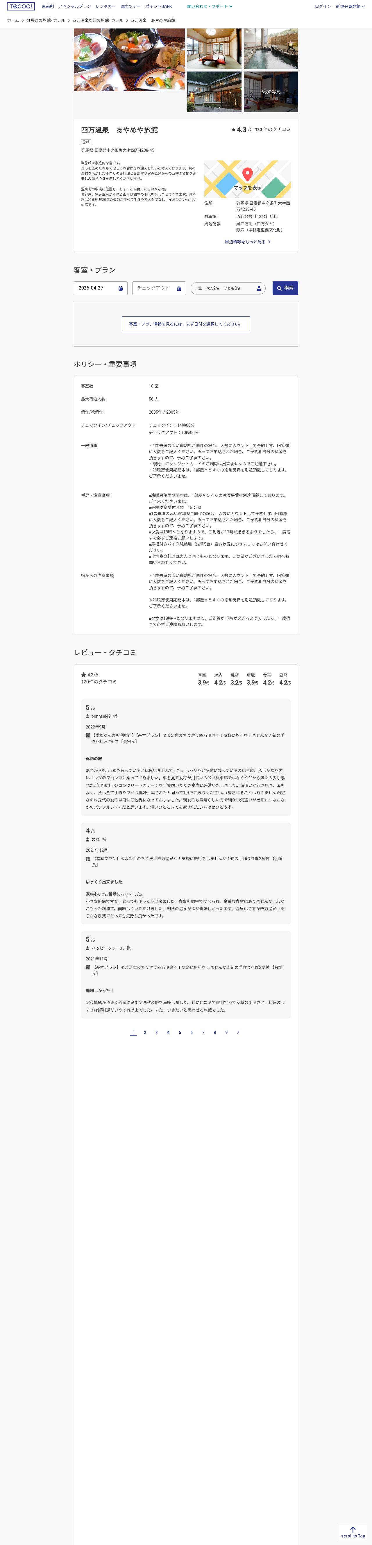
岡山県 (102, 1431)
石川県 (237, 1431)
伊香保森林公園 (206, 1261)
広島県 (102, 1440)
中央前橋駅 (91, 1224)
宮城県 (326, 1440)
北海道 (326, 1412)
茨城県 (80, 1147)
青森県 (326, 1422)
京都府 (147, 1422)
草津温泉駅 (181, 1224)
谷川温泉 (275, 1312)
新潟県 (237, 1412)
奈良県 (147, 1450)
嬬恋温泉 (89, 1312)
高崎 (142, 1187)
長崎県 (13, 1431)
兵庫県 (147, 1440)
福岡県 (13, 1412)
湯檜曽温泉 (114, 1326)
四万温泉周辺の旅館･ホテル (97, 20)
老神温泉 (139, 1326)
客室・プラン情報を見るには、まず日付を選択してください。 (186, 324)
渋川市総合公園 (242, 1261)
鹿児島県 (15, 1468)
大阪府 (147, 1431)
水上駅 (243, 1224)
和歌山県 (149, 1459)
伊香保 (125, 1187)
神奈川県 (178, 1147)
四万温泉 (127, 1312)
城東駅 (114, 1224)
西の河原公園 (275, 1261)
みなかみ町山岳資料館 (101, 1261)
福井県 (237, 1440)
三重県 (192, 1440)
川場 (188, 1187)
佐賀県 (13, 1422)
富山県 (237, 1422)
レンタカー (106, 6)
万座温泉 (174, 1312)
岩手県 (326, 1431)
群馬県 (282, 1431)
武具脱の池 (177, 1275)
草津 (85, 1187)
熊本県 (13, 1440)
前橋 (157, 1187)
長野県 (237, 1459)
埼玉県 (118, 1147)
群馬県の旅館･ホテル (45, 20)
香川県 (58, 1422)
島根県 (102, 1422)
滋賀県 (147, 1412)
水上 (108, 1312)
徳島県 (58, 1412)
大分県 (13, 1450)
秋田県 (326, 1450)
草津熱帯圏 (126, 1275)
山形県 (326, 1459)
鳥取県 (102, 1412)
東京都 (157, 1147)
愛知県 (192, 1431)
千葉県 (137, 1147)
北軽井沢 (104, 1187)
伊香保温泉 (199, 1312)
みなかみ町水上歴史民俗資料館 (156, 1261)
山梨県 (237, 1450)
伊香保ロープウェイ (145, 1224)
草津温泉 (150, 1312)
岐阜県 (192, 1412)
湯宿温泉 (89, 1326)
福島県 (326, 1468)
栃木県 (99, 1147)
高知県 (58, 1440)
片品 (173, 1187)
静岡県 (192, 1422)
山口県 (102, 1450)
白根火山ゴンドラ (214, 1224)
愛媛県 (58, 1431)
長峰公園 (152, 1275)
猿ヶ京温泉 (226, 1312)
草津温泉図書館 (95, 1275)
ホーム (13, 20)
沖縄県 (13, 1478)
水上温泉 (252, 1312)
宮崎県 (13, 1459)
